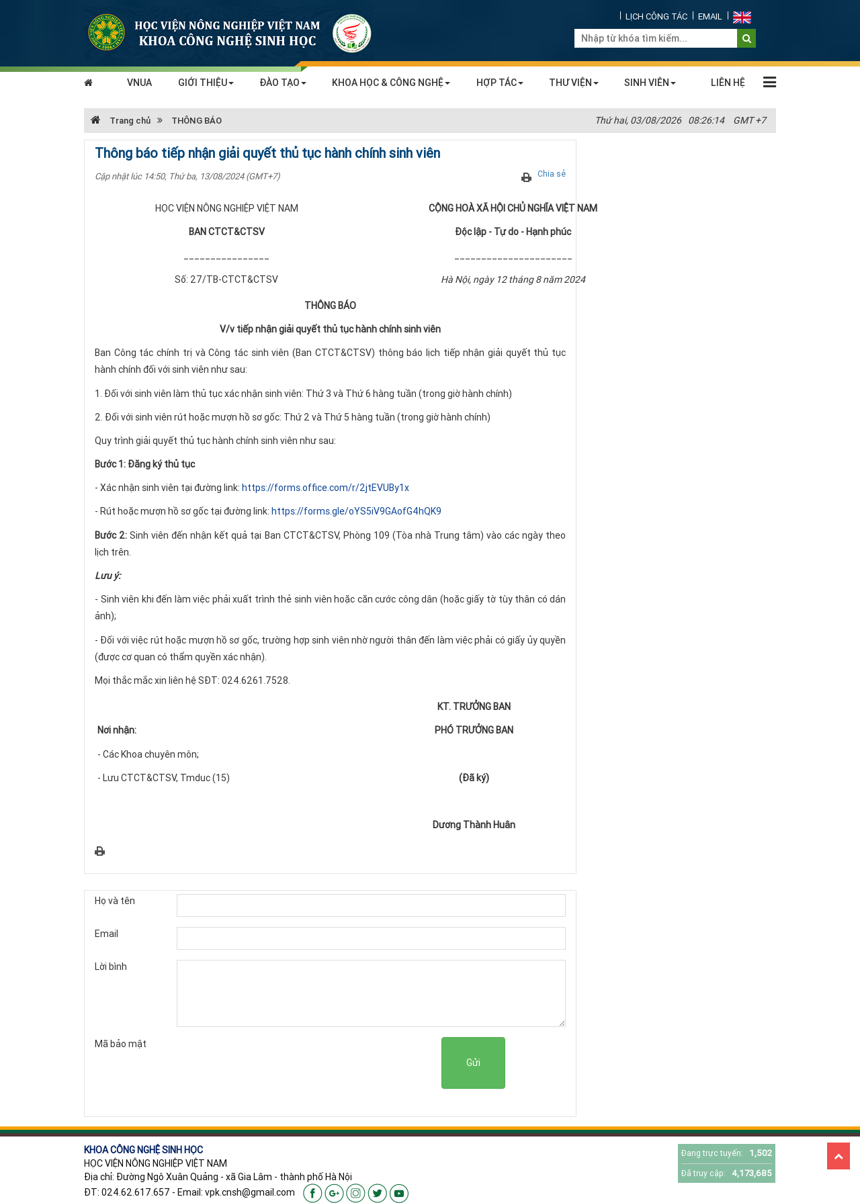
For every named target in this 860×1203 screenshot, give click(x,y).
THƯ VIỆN (574, 83)
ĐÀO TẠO (282, 83)
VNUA (139, 83)
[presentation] (339, 1063)
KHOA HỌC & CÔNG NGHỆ (391, 83)
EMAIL (710, 16)
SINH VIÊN (650, 83)
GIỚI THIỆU (206, 83)
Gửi (473, 1063)
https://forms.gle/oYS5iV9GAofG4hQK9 (356, 511)
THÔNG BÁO (196, 120)
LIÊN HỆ (728, 83)
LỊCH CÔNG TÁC (656, 16)
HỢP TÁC (499, 83)
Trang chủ (120, 120)
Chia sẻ (552, 174)
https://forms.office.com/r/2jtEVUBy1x (325, 488)
